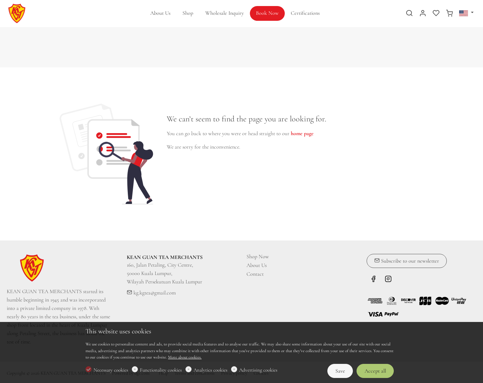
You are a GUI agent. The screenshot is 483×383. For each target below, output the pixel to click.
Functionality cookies (161, 370)
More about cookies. (185, 357)
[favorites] (436, 13)
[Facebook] (373, 280)
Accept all (375, 371)
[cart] (449, 13)
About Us (257, 265)
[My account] (422, 13)
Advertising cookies (258, 370)
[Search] (409, 13)
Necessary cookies (111, 370)
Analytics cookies (210, 370)
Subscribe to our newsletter (406, 261)
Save (340, 371)
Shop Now (258, 256)
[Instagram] (388, 280)
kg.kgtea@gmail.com (151, 292)
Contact (255, 274)
